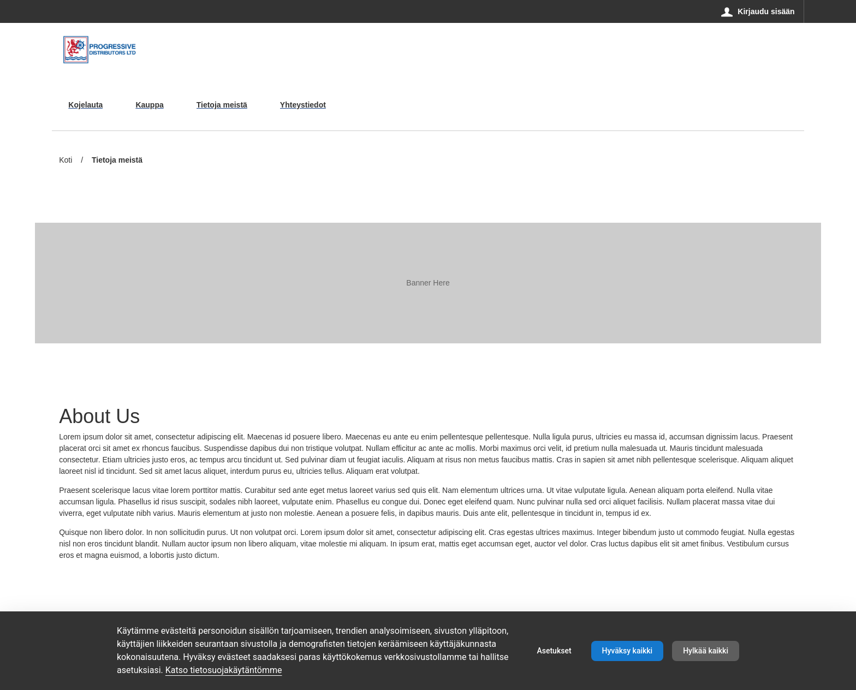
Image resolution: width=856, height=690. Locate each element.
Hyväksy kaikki (627, 650)
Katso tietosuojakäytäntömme (223, 670)
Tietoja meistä (117, 161)
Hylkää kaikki (705, 650)
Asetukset (554, 650)
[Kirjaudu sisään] (758, 11)
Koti (65, 160)
